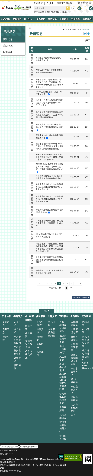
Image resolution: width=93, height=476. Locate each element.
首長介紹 (17, 323)
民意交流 (52, 19)
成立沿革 (17, 331)
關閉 (46, 311)
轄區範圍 (17, 367)
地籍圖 (47, 12)
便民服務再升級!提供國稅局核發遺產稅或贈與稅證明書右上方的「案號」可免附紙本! (49, 157)
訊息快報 (5, 19)
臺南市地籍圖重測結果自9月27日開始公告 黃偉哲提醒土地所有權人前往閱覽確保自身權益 (49, 146)
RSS (85, 33)
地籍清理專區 (74, 331)
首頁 (67, 30)
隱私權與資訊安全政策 (85, 341)
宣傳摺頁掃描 (62, 437)
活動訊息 (8, 45)
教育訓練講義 (62, 416)
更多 (73, 415)
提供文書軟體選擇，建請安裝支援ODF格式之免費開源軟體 (63, 376)
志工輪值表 (62, 358)
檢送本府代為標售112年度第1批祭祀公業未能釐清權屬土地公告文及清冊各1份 (49, 199)
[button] (66, 288)
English (49, 3)
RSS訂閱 (85, 331)
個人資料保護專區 (74, 407)
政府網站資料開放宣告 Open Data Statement (86, 359)
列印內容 (88, 33)
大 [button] (85, 8)
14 (80, 283)
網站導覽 (38, 3)
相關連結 (40, 338)
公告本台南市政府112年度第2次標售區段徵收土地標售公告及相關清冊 (49, 259)
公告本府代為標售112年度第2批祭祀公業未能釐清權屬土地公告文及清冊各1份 (49, 186)
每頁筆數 (53, 288)
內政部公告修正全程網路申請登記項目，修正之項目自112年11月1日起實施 (49, 102)
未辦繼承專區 (74, 323)
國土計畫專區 (74, 381)
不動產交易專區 (74, 389)
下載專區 (64, 19)
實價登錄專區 (74, 338)
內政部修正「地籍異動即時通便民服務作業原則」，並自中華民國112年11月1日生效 (49, 114)
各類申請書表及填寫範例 (62, 327)
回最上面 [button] (85, 297)
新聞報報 (8, 52)
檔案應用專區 (74, 399)
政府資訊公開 (84, 3)
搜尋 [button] (68, 8)
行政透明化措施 (28, 354)
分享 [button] (91, 8)
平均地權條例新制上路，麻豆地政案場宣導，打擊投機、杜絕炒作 (49, 223)
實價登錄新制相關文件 (62, 427)
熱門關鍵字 (39, 12)
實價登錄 (55, 12)
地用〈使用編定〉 (62, 349)
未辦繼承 (64, 12)
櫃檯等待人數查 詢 (28, 344)
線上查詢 (28, 335)
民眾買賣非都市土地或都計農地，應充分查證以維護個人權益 (49, 126)
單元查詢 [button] (87, 40)
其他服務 (87, 19)
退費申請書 (62, 409)
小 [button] (74, 8)
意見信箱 (51, 323)
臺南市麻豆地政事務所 (15, 8)
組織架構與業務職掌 (17, 350)
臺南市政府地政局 (65, 3)
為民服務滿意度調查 (51, 332)
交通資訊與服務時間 (17, 340)
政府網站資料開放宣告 (28, 447)
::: (1, 27)
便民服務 (40, 19)
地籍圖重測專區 (74, 347)
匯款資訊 (40, 331)
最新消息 (8, 39)
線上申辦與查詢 (29, 19)
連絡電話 (17, 359)
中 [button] (79, 8)
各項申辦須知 (40, 323)
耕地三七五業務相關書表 (62, 398)
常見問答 (40, 346)
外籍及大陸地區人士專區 (74, 359)
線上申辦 (28, 327)
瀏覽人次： (4, 454)
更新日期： (4, 450)
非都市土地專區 (74, 371)
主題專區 (75, 19)
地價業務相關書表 (62, 338)
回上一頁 (76, 297)
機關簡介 (17, 19)
